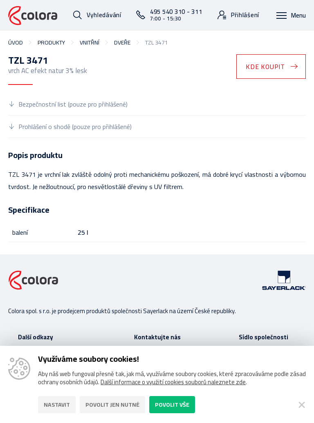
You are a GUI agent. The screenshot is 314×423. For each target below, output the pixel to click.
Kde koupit (265, 66)
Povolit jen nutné (112, 404)
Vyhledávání (104, 15)
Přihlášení (245, 15)
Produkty (51, 42)
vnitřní (89, 42)
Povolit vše (172, 404)
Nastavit (57, 404)
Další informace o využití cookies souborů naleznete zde (173, 382)
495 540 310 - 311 (176, 14)
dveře (122, 42)
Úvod (15, 42)
